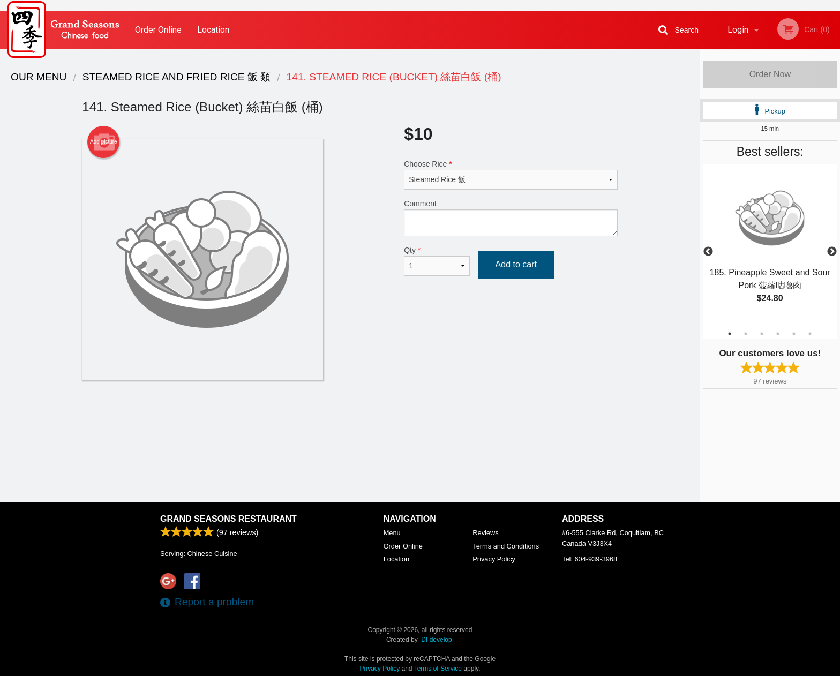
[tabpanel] (770, 245)
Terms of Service (438, 668)
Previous (708, 251)
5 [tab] (794, 333)
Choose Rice (511, 175)
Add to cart (516, 264)
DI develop (436, 639)
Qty (436, 261)
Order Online (158, 30)
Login (738, 30)
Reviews (485, 533)
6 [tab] (810, 333)
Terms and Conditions (505, 546)
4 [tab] (777, 333)
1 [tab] (729, 333)
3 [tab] (761, 333)
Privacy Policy (493, 559)
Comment (511, 217)
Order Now (770, 74)
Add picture (103, 142)
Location (213, 30)
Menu (392, 533)
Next (832, 251)
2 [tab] (745, 333)
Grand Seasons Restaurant (228, 518)
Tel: (589, 559)
